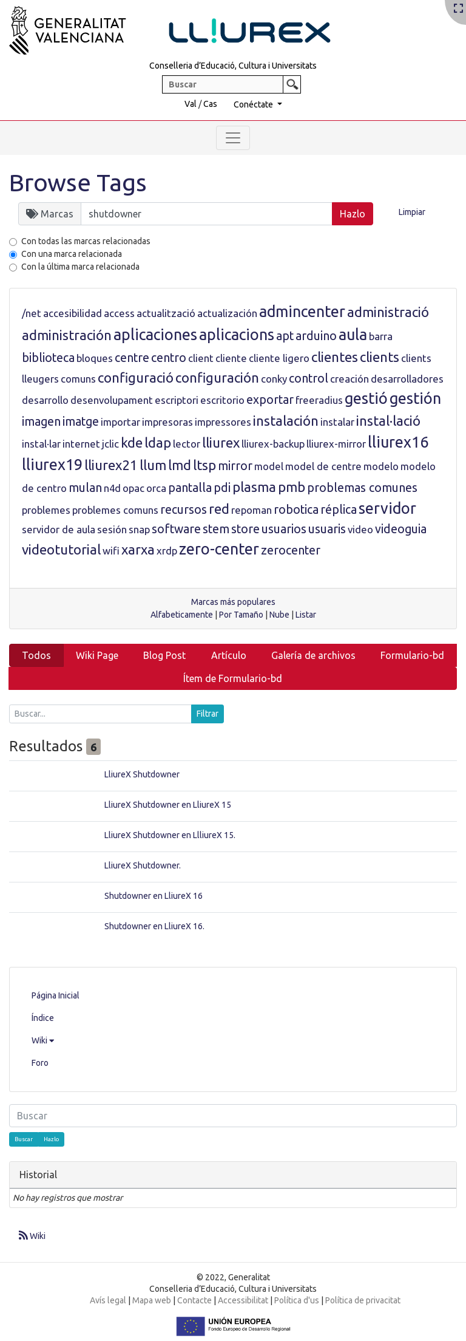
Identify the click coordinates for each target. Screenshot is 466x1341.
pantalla (190, 487)
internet (81, 443)
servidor (387, 508)
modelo (381, 466)
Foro (40, 1063)
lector (186, 443)
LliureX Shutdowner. (142, 865)
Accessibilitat (243, 1300)
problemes (46, 510)
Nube (279, 614)
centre (132, 357)
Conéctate (254, 104)
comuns (78, 378)
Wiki (43, 1040)
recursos (183, 509)
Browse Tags (78, 182)
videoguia (401, 529)
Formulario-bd (412, 655)
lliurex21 (111, 465)
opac (133, 488)
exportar (270, 399)
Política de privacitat (362, 1300)
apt (285, 336)
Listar (305, 614)
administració (388, 311)
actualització (166, 313)
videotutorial (61, 549)
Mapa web (151, 1300)
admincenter (302, 311)
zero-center (219, 549)
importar (120, 422)
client (201, 358)
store (245, 529)
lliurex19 (52, 464)
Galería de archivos (313, 655)
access (119, 313)
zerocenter (290, 550)
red (219, 508)
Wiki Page (97, 655)
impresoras (167, 422)
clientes (334, 356)
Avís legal (108, 1300)
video (360, 529)
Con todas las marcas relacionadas (85, 241)
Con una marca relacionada (71, 254)
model (268, 466)
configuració (136, 377)
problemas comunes (362, 487)
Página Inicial (55, 995)
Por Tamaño (241, 614)
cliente (231, 358)
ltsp (204, 465)
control (308, 378)
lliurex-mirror (336, 443)
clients (379, 356)
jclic (110, 443)
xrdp (167, 550)
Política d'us (296, 1300)
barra (381, 336)
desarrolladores (407, 378)
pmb (291, 486)
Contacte (194, 1300)
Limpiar (412, 212)
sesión (112, 529)
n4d (112, 488)
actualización (227, 313)
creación (349, 378)
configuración (217, 377)
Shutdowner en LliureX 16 (153, 896)
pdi (222, 487)
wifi (111, 550)
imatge (80, 421)
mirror (235, 466)
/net (31, 313)
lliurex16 (398, 442)
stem (216, 529)
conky (274, 378)
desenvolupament (111, 400)
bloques (94, 358)
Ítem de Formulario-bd (232, 678)
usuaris (327, 529)
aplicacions (236, 334)
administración (67, 335)
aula (353, 334)
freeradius (319, 400)
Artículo (228, 655)
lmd (179, 465)
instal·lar (41, 443)
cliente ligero (279, 358)
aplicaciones (155, 334)
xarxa (138, 549)
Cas (210, 104)
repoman (251, 510)
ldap (157, 442)
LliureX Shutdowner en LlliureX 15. (169, 835)
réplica (338, 509)
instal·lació (388, 420)
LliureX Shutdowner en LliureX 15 (167, 805)
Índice (43, 1018)
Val (190, 104)
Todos (36, 655)
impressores (223, 422)
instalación (286, 420)
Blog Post (164, 655)
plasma (254, 486)
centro (168, 357)
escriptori (176, 400)
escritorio (222, 400)
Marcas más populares (233, 602)
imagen (41, 421)
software (176, 529)
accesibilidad (72, 313)
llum (153, 465)
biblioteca (48, 357)
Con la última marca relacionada (80, 266)
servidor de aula (58, 529)
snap (139, 529)
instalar (337, 422)
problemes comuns (115, 510)
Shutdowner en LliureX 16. (154, 926)
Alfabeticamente (181, 614)
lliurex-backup (273, 443)
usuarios (284, 529)
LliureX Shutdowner (142, 774)
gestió (366, 398)
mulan (85, 487)
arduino (316, 336)
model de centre (323, 466)
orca (156, 488)
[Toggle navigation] (233, 138)
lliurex (221, 442)
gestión (415, 398)
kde (132, 442)
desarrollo (45, 400)
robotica (296, 509)
